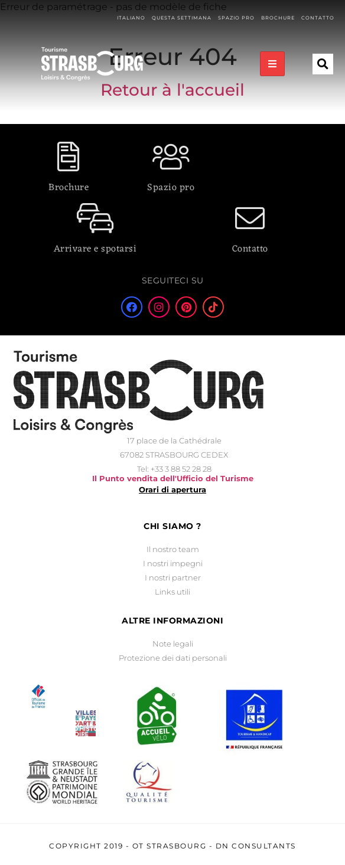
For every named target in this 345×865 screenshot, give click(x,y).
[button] (323, 45)
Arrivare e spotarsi (95, 249)
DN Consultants (256, 845)
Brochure (68, 187)
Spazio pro (170, 187)
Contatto (250, 249)
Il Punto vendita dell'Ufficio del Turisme (172, 478)
